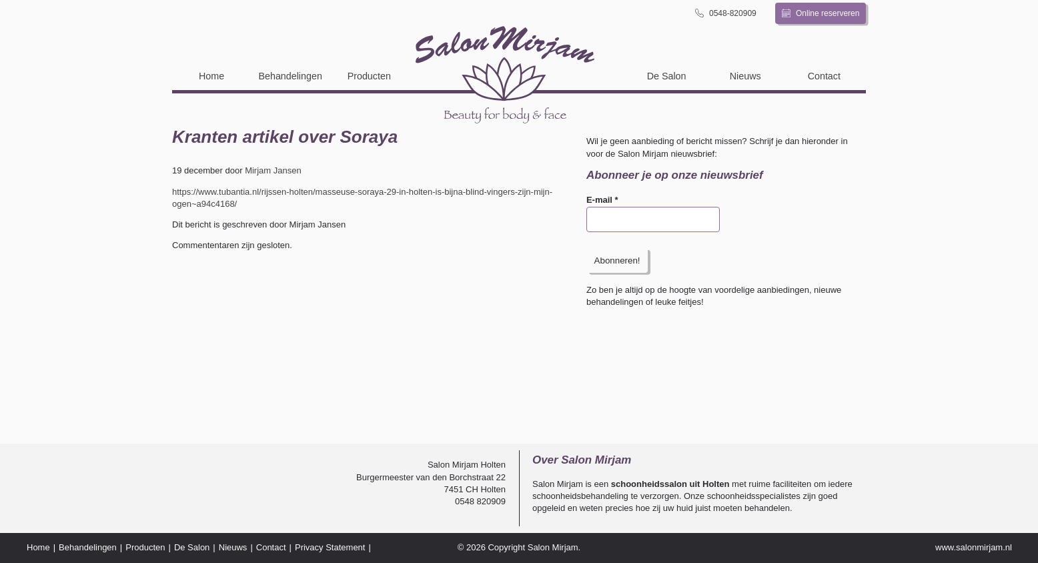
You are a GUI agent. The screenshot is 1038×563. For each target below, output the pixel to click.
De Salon (666, 76)
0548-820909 (725, 13)
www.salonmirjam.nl (973, 547)
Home (211, 76)
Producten (369, 76)
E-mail (602, 200)
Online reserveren (821, 13)
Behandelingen (290, 76)
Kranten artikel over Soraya (285, 137)
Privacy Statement (330, 547)
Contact (824, 76)
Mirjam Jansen (273, 170)
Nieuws (745, 76)
